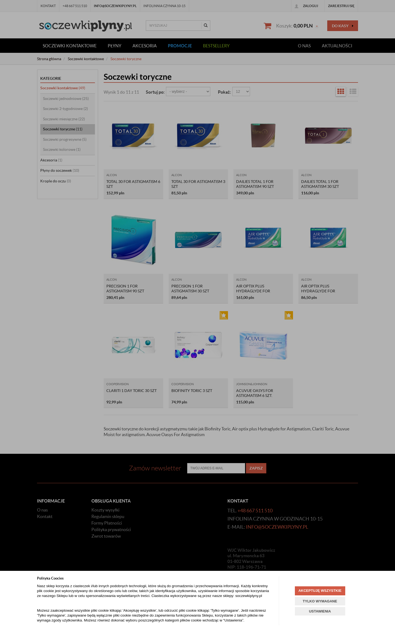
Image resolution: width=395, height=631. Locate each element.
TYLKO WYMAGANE (320, 601)
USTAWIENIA (320, 611)
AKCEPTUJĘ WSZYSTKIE (319, 591)
